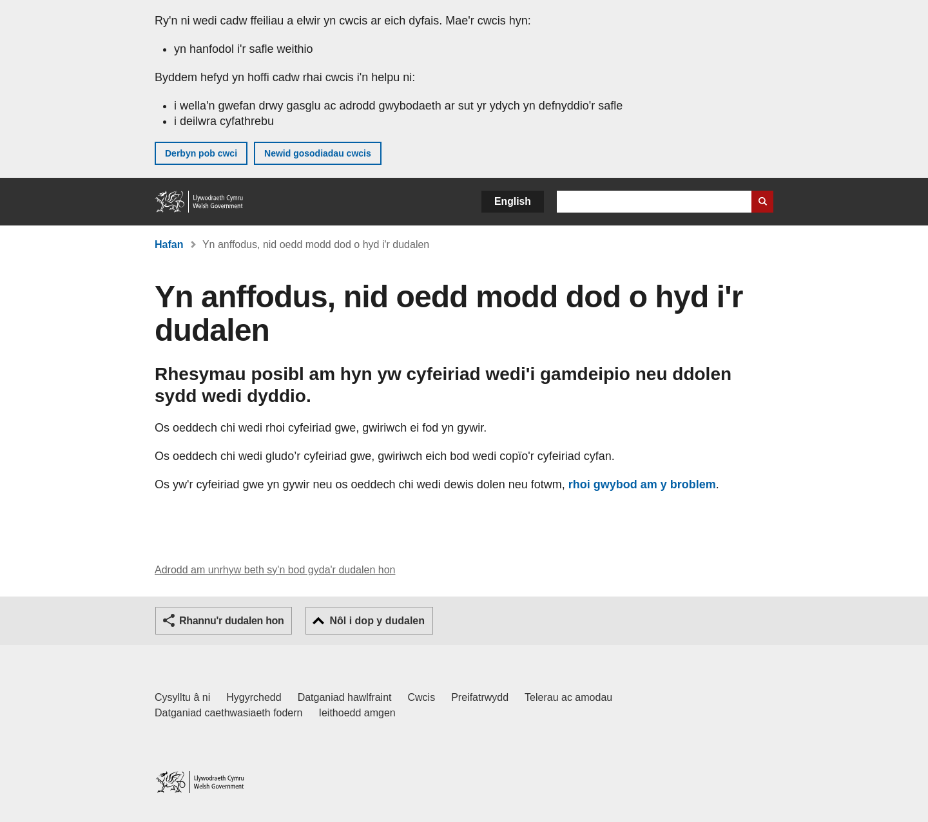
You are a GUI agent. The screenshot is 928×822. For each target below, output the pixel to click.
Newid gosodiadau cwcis (317, 153)
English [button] (512, 201)
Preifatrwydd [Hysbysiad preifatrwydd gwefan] (479, 697)
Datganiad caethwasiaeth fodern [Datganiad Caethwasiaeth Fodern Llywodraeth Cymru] (229, 712)
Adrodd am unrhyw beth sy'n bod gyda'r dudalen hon (275, 569)
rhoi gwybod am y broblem (642, 484)
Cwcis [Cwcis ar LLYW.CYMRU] (422, 697)
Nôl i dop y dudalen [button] (377, 620)
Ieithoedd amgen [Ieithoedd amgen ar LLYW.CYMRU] (357, 712)
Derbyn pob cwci (201, 153)
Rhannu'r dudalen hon (231, 620)
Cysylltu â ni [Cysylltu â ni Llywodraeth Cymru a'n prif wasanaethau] (182, 697)
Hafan (169, 244)
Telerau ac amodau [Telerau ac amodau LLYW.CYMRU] (568, 697)
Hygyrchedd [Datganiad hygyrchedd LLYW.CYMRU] (253, 697)
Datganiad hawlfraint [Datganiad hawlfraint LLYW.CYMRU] (345, 697)
